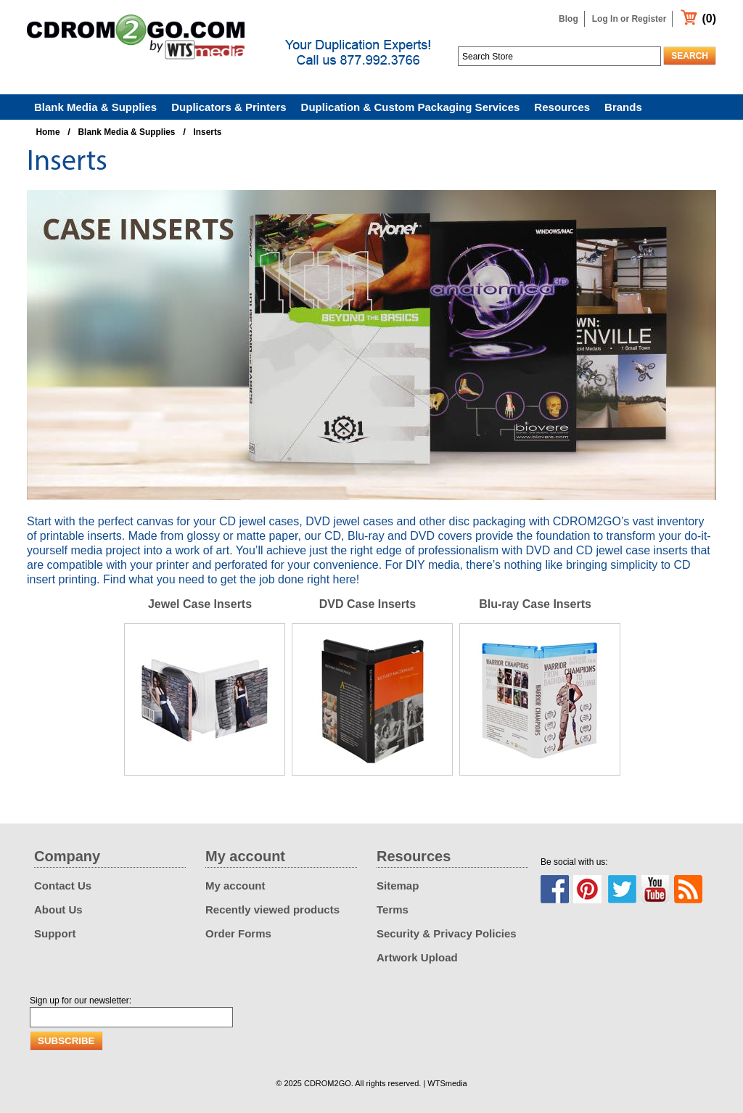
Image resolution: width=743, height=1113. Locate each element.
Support (55, 933)
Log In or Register (629, 19)
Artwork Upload (417, 957)
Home (48, 132)
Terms (393, 909)
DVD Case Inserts (367, 604)
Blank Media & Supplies (95, 107)
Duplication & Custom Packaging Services (410, 107)
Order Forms (238, 933)
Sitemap (398, 885)
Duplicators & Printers (228, 107)
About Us (58, 909)
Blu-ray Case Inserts (535, 604)
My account (235, 885)
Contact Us (62, 885)
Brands (623, 107)
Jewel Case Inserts (200, 604)
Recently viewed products (272, 909)
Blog (568, 19)
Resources (562, 107)
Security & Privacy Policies (447, 933)
